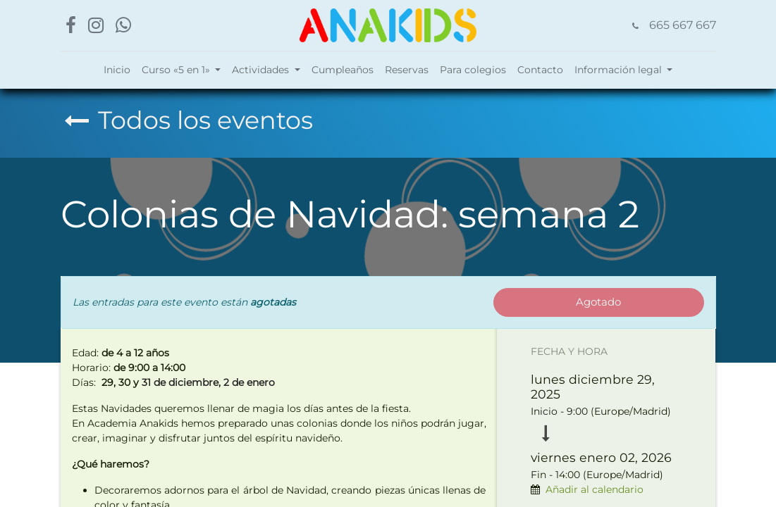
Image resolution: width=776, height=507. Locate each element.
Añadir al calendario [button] (594, 489)
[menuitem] (117, 70)
